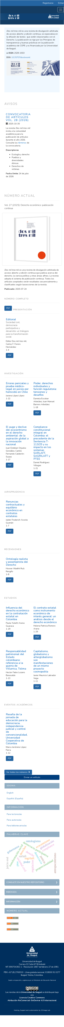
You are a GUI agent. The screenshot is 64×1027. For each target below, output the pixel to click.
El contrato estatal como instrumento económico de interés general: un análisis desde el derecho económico (45, 615)
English (10, 792)
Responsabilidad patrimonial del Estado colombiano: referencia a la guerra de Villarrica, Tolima (16, 659)
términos (22, 142)
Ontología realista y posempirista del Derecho (17, 562)
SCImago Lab (45, 1010)
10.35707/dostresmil (20, 57)
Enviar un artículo (32, 777)
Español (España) (15, 798)
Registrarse (48, 3)
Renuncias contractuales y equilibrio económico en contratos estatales (15, 509)
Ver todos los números (18, 772)
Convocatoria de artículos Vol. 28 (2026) (18, 117)
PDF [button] (8, 308)
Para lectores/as (14, 814)
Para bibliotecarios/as (17, 825)
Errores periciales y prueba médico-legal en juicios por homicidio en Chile (17, 387)
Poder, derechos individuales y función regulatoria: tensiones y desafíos (45, 389)
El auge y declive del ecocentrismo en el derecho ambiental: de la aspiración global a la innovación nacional (17, 435)
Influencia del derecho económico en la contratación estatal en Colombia (17, 613)
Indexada (11, 892)
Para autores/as (14, 820)
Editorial (17, 328)
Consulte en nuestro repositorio (25, 882)
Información (13, 901)
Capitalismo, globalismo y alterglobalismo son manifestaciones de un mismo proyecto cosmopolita (43, 661)
